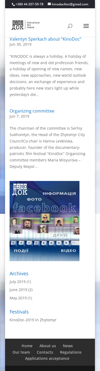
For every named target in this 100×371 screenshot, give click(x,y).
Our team (21, 352)
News (68, 345)
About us (47, 345)
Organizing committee (32, 111)
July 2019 (18, 281)
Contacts (45, 352)
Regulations (71, 352)
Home (27, 345)
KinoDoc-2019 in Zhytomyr (33, 319)
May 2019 (18, 297)
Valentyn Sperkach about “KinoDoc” (45, 39)
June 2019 (18, 289)
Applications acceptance (47, 358)
